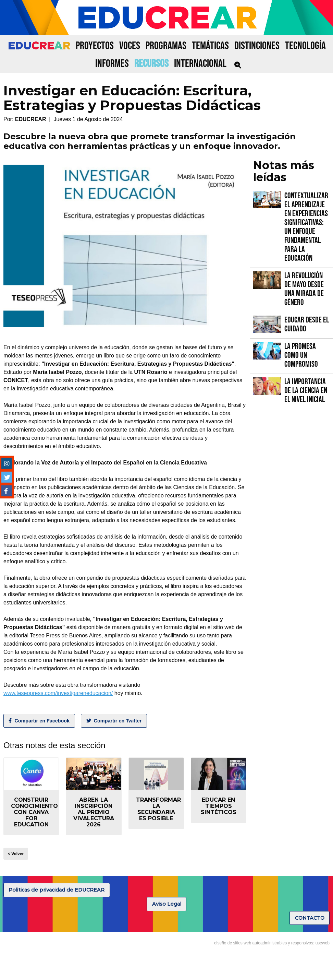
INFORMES (112, 63)
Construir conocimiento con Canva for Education (34, 812)
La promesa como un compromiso (301, 355)
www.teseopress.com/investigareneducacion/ (58, 693)
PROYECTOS (95, 45)
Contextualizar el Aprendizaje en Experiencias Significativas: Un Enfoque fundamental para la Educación (306, 227)
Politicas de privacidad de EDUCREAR (56, 890)
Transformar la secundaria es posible (158, 809)
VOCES (129, 45)
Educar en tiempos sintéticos (218, 806)
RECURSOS (151, 63)
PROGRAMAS (166, 45)
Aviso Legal (166, 904)
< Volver (16, 853)
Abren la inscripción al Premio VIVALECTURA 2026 (93, 812)
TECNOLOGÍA (305, 45)
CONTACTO (309, 918)
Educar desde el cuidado (306, 324)
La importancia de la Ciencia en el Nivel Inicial (305, 390)
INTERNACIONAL (200, 63)
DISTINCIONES (257, 45)
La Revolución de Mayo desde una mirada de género (304, 289)
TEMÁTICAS (210, 45)
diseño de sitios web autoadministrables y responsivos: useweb (272, 943)
